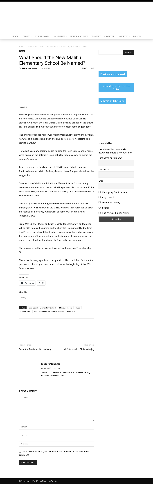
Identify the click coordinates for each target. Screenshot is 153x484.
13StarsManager (29, 68)
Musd (78, 308)
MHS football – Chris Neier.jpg (79, 349)
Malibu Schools (65, 308)
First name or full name (110, 157)
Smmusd (71, 311)
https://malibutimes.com (50, 368)
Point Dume (25, 311)
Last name (104, 169)
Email (101, 180)
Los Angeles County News (114, 212)
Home (22, 46)
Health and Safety (109, 202)
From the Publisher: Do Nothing (35, 349)
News (29, 46)
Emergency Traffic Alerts (113, 192)
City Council (106, 197)
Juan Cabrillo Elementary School (42, 308)
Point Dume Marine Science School (49, 311)
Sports (104, 207)
